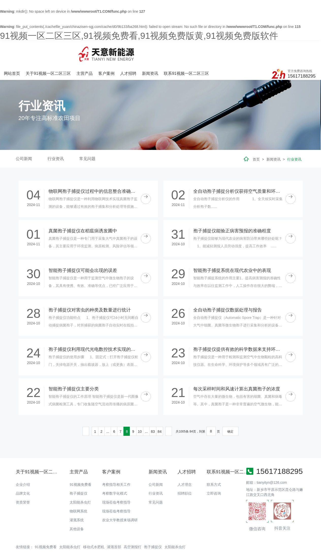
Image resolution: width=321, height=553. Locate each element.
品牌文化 (23, 473)
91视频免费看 (80, 464)
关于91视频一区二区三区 (102, 50)
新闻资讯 (204, 50)
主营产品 (139, 50)
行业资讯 (55, 138)
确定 (230, 410)
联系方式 (214, 464)
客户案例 (160, 50)
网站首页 (67, 50)
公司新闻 (24, 138)
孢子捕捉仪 (78, 473)
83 (153, 411)
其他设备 (77, 508)
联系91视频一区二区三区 (239, 50)
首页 (256, 139)
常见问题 (87, 138)
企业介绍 (23, 464)
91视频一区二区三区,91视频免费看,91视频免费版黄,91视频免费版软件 (139, 36)
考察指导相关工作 (116, 464)
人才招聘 (182, 50)
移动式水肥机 (93, 526)
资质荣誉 (23, 482)
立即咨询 (214, 473)
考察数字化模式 (114, 473)
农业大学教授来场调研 (120, 499)
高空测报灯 (132, 526)
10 (140, 411)
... (107, 411)
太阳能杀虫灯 (80, 482)
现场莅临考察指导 (116, 482)
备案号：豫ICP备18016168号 (210, 539)
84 (160, 411)
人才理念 (185, 464)
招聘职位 (185, 473)
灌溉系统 (77, 499)
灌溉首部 (114, 526)
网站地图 (7, 549)
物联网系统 (78, 491)
